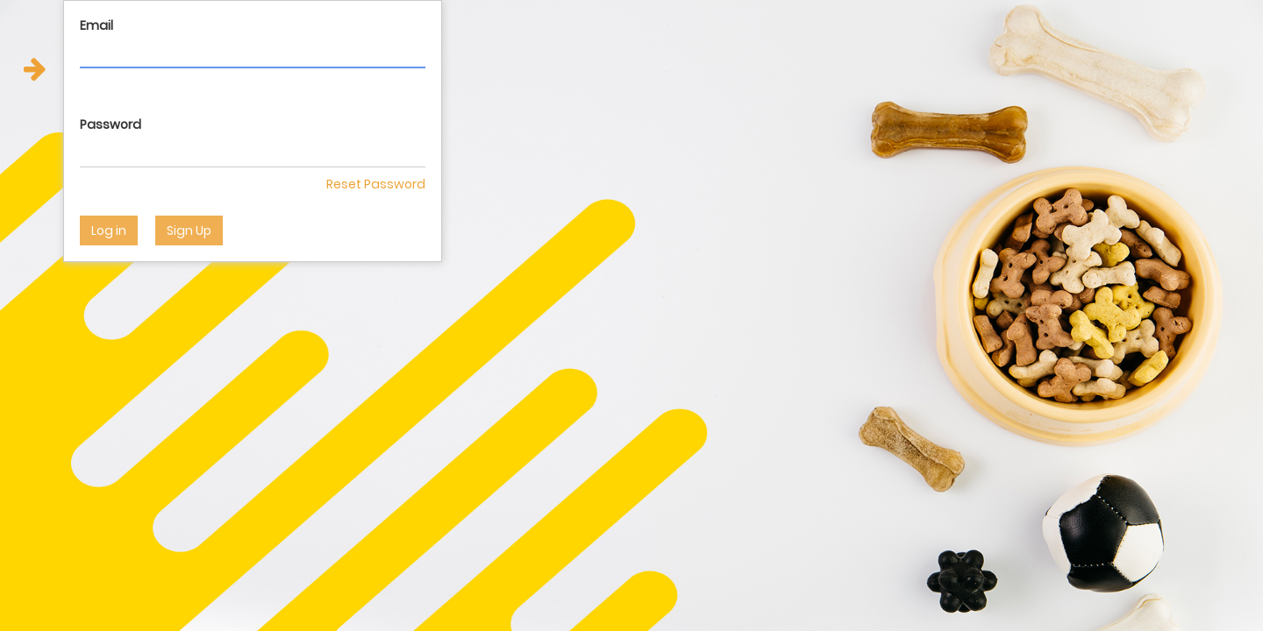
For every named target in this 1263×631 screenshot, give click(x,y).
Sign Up (189, 230)
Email (96, 25)
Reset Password (375, 184)
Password (110, 124)
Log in (108, 230)
